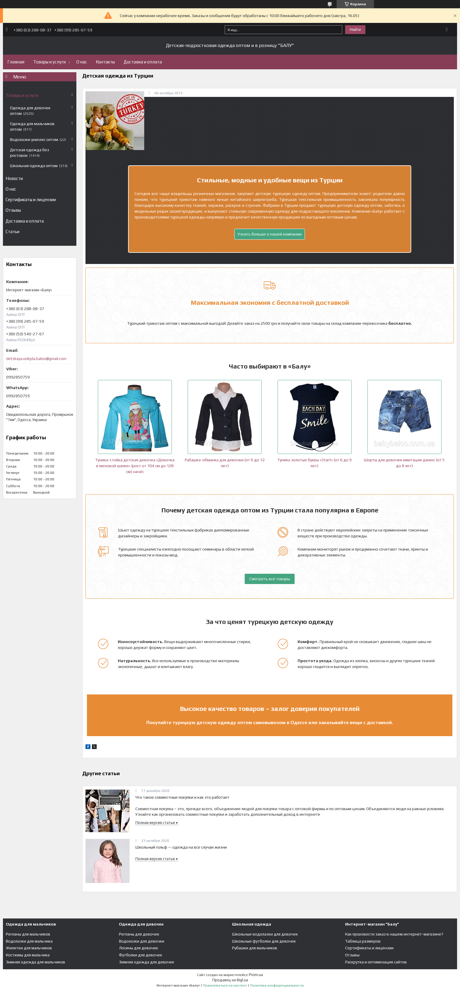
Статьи (12, 231)
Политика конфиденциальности (277, 985)
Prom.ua (256, 975)
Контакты (105, 61)
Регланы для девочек (139, 934)
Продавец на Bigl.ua (230, 980)
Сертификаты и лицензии (31, 199)
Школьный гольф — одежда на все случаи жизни (181, 847)
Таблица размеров (363, 941)
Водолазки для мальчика (29, 941)
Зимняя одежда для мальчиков (35, 962)
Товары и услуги (49, 61)
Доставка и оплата (143, 61)
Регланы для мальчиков (28, 934)
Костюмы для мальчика (28, 955)
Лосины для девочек (138, 947)
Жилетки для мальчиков (29, 947)
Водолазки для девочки (141, 941)
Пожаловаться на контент (225, 985)
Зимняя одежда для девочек (146, 962)
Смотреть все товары (269, 578)
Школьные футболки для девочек (264, 941)
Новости (14, 178)
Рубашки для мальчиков (254, 947)
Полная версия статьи (155, 822)
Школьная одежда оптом (34, 165)
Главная (15, 61)
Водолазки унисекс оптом (34, 139)
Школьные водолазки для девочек (265, 934)
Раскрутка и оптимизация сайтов (376, 962)
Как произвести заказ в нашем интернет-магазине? (394, 934)
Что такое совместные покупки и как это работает (182, 797)
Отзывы (13, 210)
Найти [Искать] (355, 29)
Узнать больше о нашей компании (270, 234)
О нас (81, 61)
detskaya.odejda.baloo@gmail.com (36, 358)
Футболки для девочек (140, 955)
